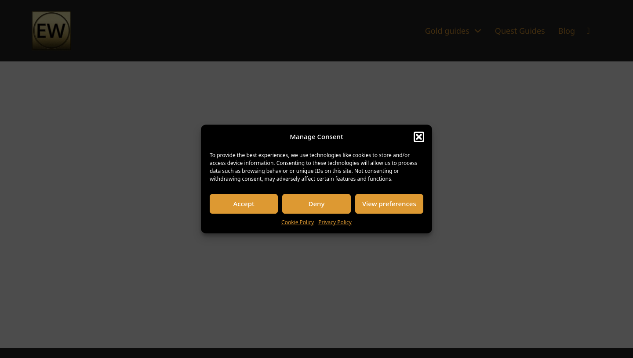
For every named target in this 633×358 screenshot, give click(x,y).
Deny (317, 203)
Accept (244, 203)
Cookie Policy (297, 222)
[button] (419, 136)
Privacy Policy (335, 222)
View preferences (389, 203)
